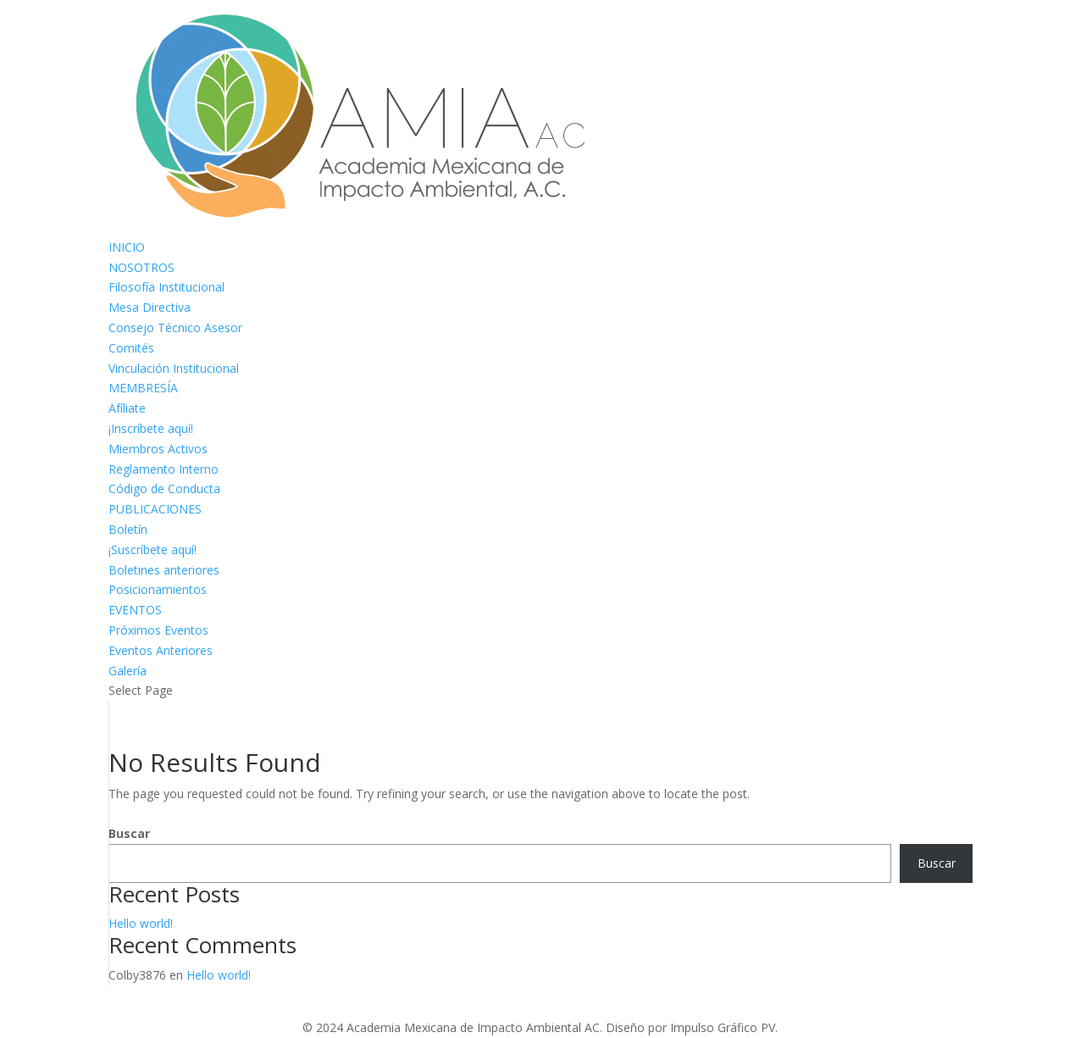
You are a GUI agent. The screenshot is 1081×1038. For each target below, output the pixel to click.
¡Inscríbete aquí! (150, 428)
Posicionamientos (157, 589)
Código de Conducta (164, 488)
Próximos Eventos (158, 630)
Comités (131, 348)
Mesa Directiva (149, 307)
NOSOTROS (141, 267)
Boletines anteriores (163, 570)
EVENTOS (135, 610)
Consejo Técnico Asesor (175, 327)
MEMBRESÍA (143, 388)
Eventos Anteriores (160, 650)
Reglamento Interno (163, 469)
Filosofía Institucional (166, 287)
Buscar (129, 833)
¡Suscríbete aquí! (152, 549)
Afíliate (127, 408)
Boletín (127, 529)
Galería (127, 671)
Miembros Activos (158, 449)
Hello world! (140, 923)
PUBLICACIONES (155, 509)
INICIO (126, 247)
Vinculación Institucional (173, 368)
